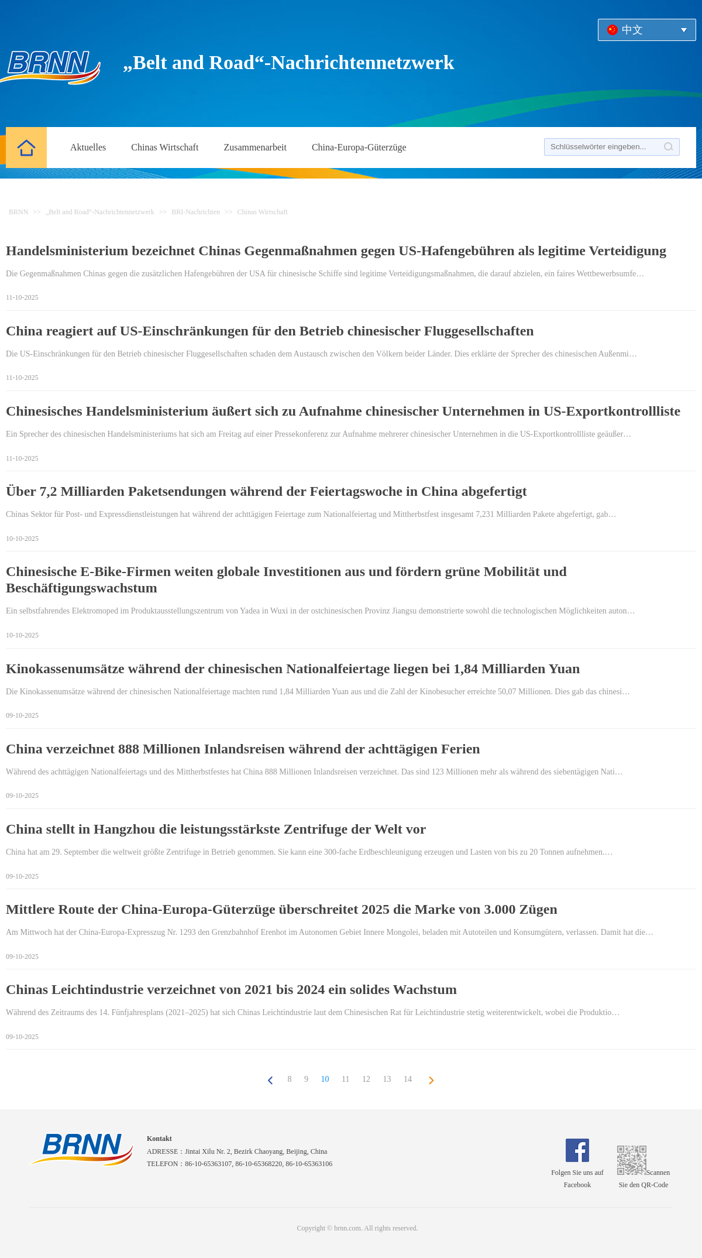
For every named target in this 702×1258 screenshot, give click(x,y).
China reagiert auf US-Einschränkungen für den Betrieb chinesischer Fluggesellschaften (270, 330)
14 (408, 1079)
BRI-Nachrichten (195, 212)
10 (325, 1079)
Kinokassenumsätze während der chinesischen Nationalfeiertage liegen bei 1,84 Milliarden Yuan (293, 668)
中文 (632, 30)
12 (366, 1079)
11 (345, 1079)
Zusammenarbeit (255, 147)
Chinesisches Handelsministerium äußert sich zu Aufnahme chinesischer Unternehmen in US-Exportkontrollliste (343, 411)
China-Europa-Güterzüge (359, 147)
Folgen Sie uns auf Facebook (577, 1172)
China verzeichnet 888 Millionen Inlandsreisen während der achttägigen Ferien (243, 748)
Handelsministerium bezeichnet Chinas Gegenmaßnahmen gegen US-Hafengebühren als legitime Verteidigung (336, 250)
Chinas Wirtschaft (164, 147)
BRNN (18, 212)
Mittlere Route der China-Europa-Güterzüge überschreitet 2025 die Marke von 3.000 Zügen (282, 909)
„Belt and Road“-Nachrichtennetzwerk (100, 212)
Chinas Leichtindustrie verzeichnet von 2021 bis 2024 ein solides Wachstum (231, 989)
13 (387, 1079)
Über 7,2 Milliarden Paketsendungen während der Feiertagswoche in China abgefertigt (266, 491)
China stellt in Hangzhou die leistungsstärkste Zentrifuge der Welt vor (216, 829)
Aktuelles (88, 147)
